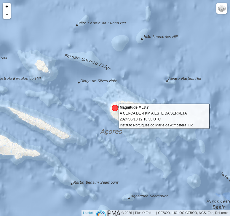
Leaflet (88, 213)
